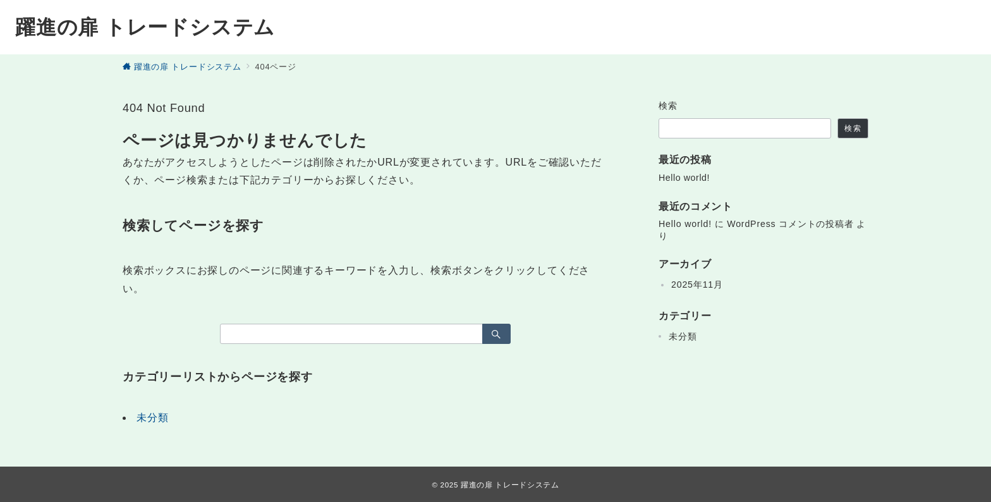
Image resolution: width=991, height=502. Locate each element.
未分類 (152, 417)
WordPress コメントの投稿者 (790, 224)
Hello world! (684, 178)
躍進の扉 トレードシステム (145, 27)
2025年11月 (697, 284)
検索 (668, 106)
